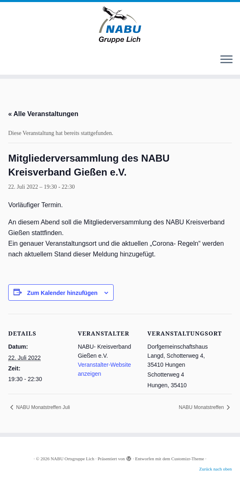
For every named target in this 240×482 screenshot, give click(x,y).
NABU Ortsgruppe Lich (72, 458)
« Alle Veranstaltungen (43, 113)
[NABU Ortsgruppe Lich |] (120, 24)
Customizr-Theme (187, 458)
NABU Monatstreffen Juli (42, 407)
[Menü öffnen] (226, 60)
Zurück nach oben (215, 468)
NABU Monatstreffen (202, 407)
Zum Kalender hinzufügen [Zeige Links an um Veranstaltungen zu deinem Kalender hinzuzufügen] (62, 293)
